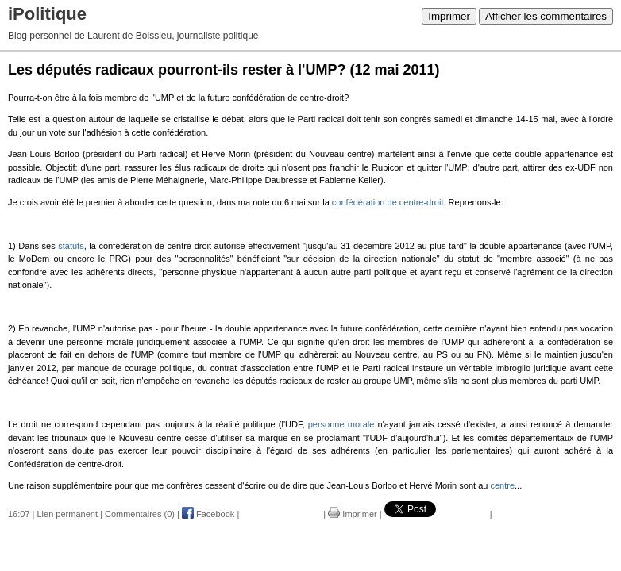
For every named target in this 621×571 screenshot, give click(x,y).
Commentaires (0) (140, 514)
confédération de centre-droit (388, 202)
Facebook (208, 514)
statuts (70, 246)
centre (502, 485)
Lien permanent (67, 514)
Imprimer (449, 16)
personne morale (341, 424)
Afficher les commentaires (546, 16)
